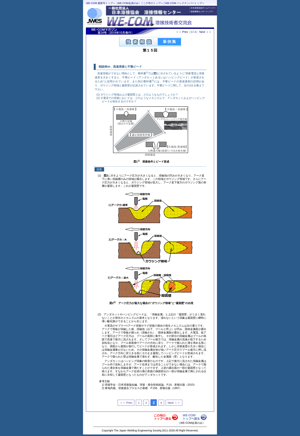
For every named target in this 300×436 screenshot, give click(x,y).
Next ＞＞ (205, 31)
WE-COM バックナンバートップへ (184, 3)
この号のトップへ (153, 3)
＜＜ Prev (182, 31)
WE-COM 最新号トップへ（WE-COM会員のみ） (113, 3)
